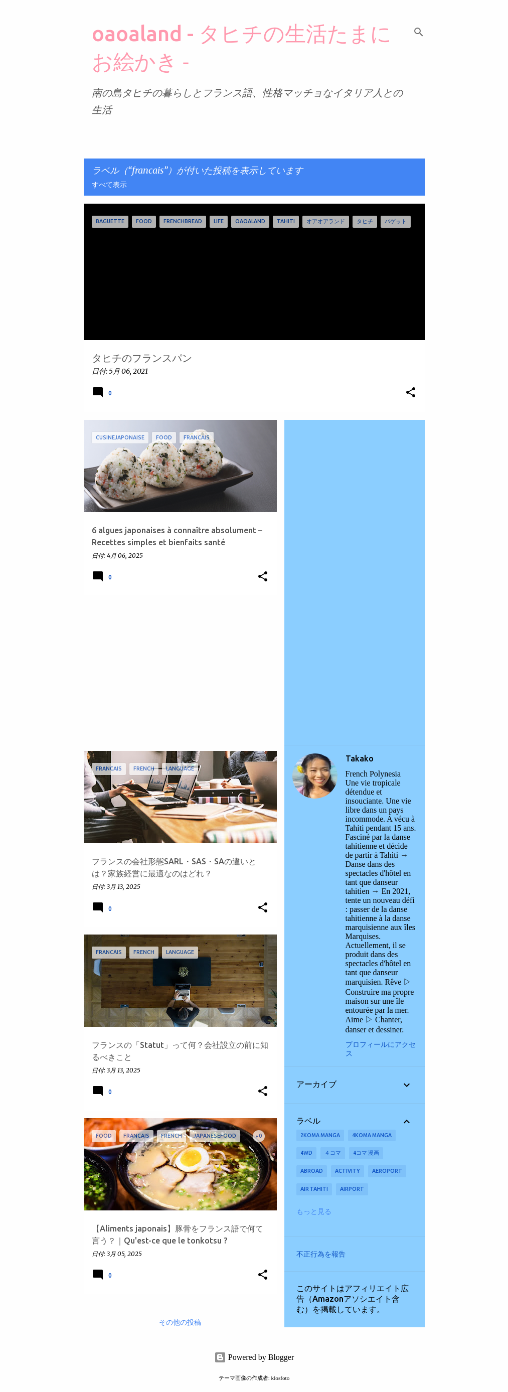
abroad (311, 1171)
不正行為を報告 (321, 1254)
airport (352, 1189)
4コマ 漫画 (366, 1153)
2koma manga (320, 1135)
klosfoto (280, 1378)
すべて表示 (109, 185)
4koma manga (372, 1135)
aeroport (387, 1171)
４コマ (332, 1153)
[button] (411, 393)
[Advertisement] (176, 673)
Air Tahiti (314, 1189)
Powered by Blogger (254, 1357)
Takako (360, 758)
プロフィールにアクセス (381, 1049)
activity (347, 1171)
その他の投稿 (180, 1323)
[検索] (419, 32)
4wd (306, 1153)
